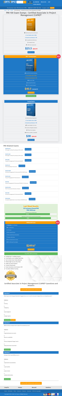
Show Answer (7, 319)
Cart (49, 1)
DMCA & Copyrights (36, 391)
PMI (8, 10)
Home (30, 1)
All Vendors (36, 1)
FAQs (15, 391)
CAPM (11, 10)
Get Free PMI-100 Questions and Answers (31, 289)
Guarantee (29, 391)
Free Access (43, 1)
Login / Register (37, 4)
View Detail (31, 249)
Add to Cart (31, 52)
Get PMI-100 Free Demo (31, 95)
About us (24, 391)
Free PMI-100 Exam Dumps (31, 253)
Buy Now (13, 319)
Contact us (19, 391)
